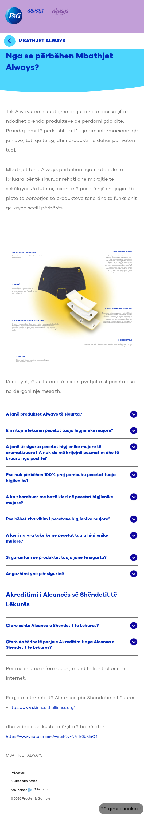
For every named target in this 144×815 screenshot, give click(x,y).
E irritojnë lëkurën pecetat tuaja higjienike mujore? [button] (59, 430)
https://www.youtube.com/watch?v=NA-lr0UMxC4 (52, 736)
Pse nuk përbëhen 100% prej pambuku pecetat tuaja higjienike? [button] (61, 478)
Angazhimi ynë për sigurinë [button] (35, 574)
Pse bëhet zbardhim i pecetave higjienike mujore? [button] (58, 519)
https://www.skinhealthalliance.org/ (42, 707)
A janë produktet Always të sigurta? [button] (44, 414)
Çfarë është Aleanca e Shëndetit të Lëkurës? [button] (52, 625)
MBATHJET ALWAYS (24, 755)
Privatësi (18, 772)
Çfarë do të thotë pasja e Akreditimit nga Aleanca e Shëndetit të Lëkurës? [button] (60, 645)
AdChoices (21, 790)
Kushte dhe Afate (24, 781)
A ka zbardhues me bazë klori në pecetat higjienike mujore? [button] (59, 500)
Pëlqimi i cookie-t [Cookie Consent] (121, 808)
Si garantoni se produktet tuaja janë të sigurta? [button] (56, 557)
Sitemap (41, 789)
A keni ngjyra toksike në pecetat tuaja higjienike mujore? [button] (57, 538)
